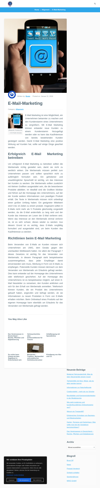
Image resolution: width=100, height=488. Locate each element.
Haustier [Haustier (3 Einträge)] (56, 422)
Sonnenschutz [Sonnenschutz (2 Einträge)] (58, 453)
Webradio (9, 417)
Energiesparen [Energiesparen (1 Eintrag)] (58, 400)
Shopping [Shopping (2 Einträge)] (56, 450)
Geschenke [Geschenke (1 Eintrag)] (57, 413)
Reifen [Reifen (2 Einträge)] (61, 444)
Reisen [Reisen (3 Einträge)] (62, 447)
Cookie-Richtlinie (19, 475)
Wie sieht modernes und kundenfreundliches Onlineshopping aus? (80, 55)
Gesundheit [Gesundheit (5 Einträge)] (57, 419)
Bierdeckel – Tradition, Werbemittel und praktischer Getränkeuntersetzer (33, 363)
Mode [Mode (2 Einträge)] (55, 435)
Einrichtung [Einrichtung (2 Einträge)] (57, 397)
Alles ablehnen (23, 480)
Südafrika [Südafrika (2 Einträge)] (56, 460)
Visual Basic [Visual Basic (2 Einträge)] (57, 472)
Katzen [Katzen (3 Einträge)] (55, 432)
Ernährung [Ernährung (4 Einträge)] (57, 403)
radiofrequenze (24, 484)
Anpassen (11, 480)
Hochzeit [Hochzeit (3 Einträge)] (56, 428)
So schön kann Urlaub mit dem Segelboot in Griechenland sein (15, 362)
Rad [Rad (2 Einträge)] (54, 444)
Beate (28, 93)
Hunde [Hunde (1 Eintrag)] (65, 428)
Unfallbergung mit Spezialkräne (51, 341)
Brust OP (70, 111)
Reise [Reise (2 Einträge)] (55, 447)
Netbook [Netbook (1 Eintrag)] (56, 438)
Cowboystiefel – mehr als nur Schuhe (80, 42)
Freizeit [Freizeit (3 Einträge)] (64, 406)
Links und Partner (62, 484)
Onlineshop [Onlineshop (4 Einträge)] (57, 441)
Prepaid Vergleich (73, 119)
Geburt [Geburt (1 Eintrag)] (64, 410)
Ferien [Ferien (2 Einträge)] (55, 406)
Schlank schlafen (73, 123)
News (69, 115)
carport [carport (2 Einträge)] (56, 394)
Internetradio (15, 422)
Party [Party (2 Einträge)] (67, 441)
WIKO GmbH (71, 131)
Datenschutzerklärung (88, 484)
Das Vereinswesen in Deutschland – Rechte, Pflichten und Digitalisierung (15, 342)
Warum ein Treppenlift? (75, 62)
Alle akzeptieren (37, 480)
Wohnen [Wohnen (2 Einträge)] (56, 475)
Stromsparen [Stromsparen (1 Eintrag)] (58, 457)
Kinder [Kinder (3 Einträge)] (63, 432)
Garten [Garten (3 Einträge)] (55, 410)
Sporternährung (72, 127)
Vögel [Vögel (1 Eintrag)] (67, 472)
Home (36, 10)
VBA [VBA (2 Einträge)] (63, 469)
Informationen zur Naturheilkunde (79, 38)
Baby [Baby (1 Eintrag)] (61, 391)
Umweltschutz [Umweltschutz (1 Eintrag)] (58, 466)
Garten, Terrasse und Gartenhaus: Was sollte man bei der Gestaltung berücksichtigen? (81, 74)
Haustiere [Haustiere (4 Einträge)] (56, 425)
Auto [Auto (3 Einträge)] (54, 391)
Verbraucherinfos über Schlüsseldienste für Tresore (34, 342)
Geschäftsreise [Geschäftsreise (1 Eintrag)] (58, 416)
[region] (25, 470)
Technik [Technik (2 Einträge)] (66, 460)
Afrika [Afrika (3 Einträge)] (55, 388)
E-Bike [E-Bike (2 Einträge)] (65, 394)
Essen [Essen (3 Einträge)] (67, 403)
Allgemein (46, 10)
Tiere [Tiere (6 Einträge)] (55, 463)
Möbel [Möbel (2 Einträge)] (62, 435)
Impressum (75, 484)
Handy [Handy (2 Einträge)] (67, 419)
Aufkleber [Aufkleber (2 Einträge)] (65, 388)
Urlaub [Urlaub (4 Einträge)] (55, 469)
